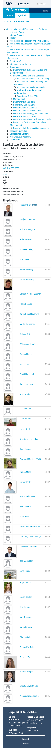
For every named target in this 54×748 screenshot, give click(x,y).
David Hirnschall (27, 374)
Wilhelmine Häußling (29, 344)
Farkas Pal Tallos (27, 647)
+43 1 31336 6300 (11, 168)
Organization (22, 15)
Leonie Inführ (25, 408)
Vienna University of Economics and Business (26, 29)
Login (45, 10)
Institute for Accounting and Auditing (33, 78)
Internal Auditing (17, 35)
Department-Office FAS (27, 96)
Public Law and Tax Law (24, 105)
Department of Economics (24, 116)
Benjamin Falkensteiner (30, 294)
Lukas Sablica (26, 597)
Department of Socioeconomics (27, 110)
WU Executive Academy (20, 137)
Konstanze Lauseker (29, 439)
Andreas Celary (27, 249)
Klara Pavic (25, 516)
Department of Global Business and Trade (32, 119)
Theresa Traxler (27, 657)
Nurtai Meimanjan (27, 496)
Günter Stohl (25, 637)
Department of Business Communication (31, 128)
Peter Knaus (25, 418)
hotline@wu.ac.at (34, 723)
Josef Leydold (26, 449)
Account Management (17, 723)
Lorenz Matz (25, 482)
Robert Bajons (26, 239)
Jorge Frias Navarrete (29, 314)
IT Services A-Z (15, 725)
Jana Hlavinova (26, 384)
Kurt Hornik (25, 394)
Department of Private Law (25, 108)
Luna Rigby (25, 571)
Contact (25, 743)
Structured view (21, 21)
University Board (17, 32)
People (10, 15)
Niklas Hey (24, 364)
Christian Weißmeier (29, 686)
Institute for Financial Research (30, 87)
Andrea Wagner (27, 671)
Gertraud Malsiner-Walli (30, 459)
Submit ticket (32, 731)
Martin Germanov (27, 324)
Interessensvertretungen (20, 64)
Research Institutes (18, 131)
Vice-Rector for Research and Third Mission (29, 41)
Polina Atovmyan (27, 229)
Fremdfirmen (15, 140)
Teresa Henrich (26, 354)
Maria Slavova (26, 627)
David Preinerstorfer (29, 546)
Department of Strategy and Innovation (30, 113)
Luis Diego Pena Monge (30, 536)
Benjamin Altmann (28, 219)
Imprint (25, 739)
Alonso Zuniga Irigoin (29, 696)
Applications (23, 3)
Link (5, 174)
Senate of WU (16, 61)
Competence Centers (19, 134)
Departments (15, 67)
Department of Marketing (24, 102)
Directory (18, 10)
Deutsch (41, 3)
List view (7, 21)
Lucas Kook (25, 429)
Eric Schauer (25, 607)
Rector (12, 38)
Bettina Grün (25, 334)
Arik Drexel (24, 259)
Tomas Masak (26, 472)
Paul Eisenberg (26, 269)
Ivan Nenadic (25, 506)
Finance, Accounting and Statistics (28, 76)
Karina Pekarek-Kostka (30, 526)
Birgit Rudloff (25, 582)
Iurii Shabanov (26, 617)
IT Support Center (17, 733)
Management (19, 99)
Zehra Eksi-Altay (27, 279)
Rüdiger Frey (26, 205)
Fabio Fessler (26, 304)
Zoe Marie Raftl (26, 561)
